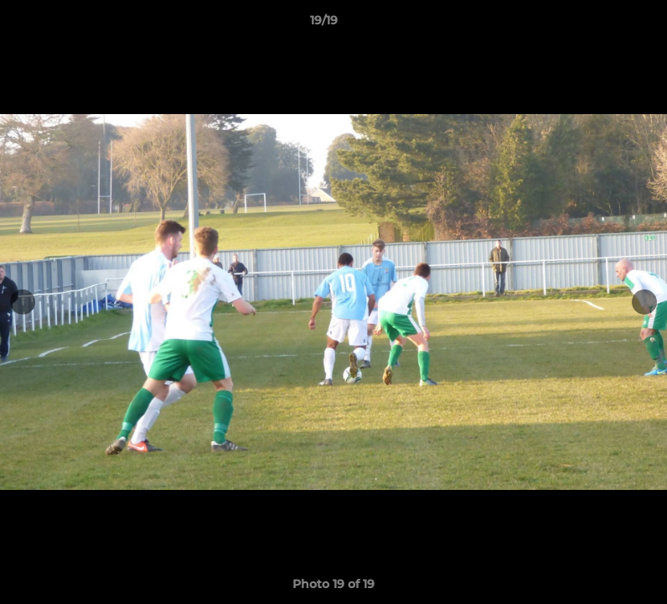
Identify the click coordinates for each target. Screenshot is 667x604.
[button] (597, 24)
